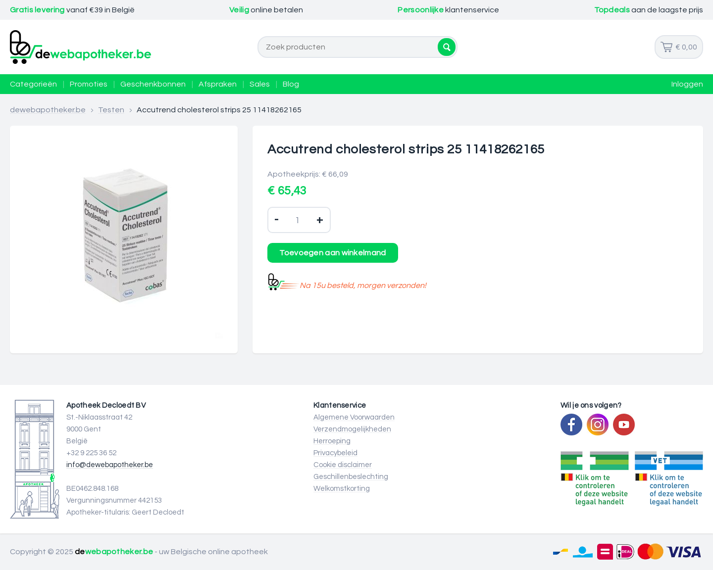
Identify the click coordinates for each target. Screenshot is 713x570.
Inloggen (687, 84)
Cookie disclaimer (342, 465)
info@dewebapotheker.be (109, 465)
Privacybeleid (335, 453)
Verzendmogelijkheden (352, 429)
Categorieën (33, 84)
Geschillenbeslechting (350, 476)
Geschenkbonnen (153, 84)
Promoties (88, 84)
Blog (291, 84)
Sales (260, 84)
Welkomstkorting (341, 488)
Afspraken (218, 84)
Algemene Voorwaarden (354, 417)
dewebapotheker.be (48, 110)
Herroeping (332, 441)
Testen (111, 110)
